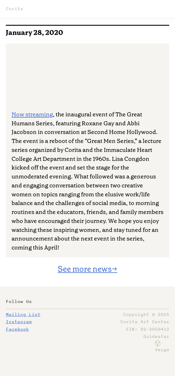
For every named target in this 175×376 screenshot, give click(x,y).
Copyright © (146, 314)
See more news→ (87, 269)
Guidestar (156, 336)
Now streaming (32, 114)
